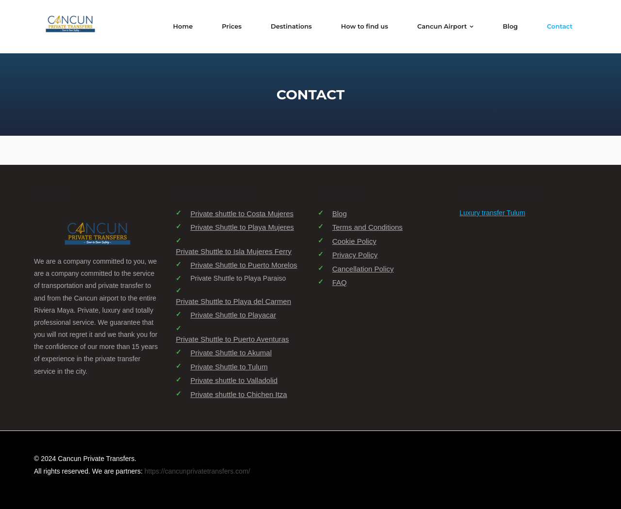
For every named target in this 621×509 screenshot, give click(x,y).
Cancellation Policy (363, 269)
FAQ (339, 282)
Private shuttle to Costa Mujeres (242, 213)
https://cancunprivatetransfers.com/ (197, 471)
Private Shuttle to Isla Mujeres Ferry (233, 251)
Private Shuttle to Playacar (233, 315)
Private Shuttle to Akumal (231, 353)
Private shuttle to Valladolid (234, 380)
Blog (339, 213)
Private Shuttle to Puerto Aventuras (232, 339)
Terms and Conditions (367, 227)
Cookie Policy (354, 241)
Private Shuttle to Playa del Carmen (233, 301)
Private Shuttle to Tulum (228, 367)
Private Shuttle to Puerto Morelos (243, 265)
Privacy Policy (354, 255)
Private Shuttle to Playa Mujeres (242, 227)
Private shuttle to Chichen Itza (238, 394)
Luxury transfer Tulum (492, 213)
